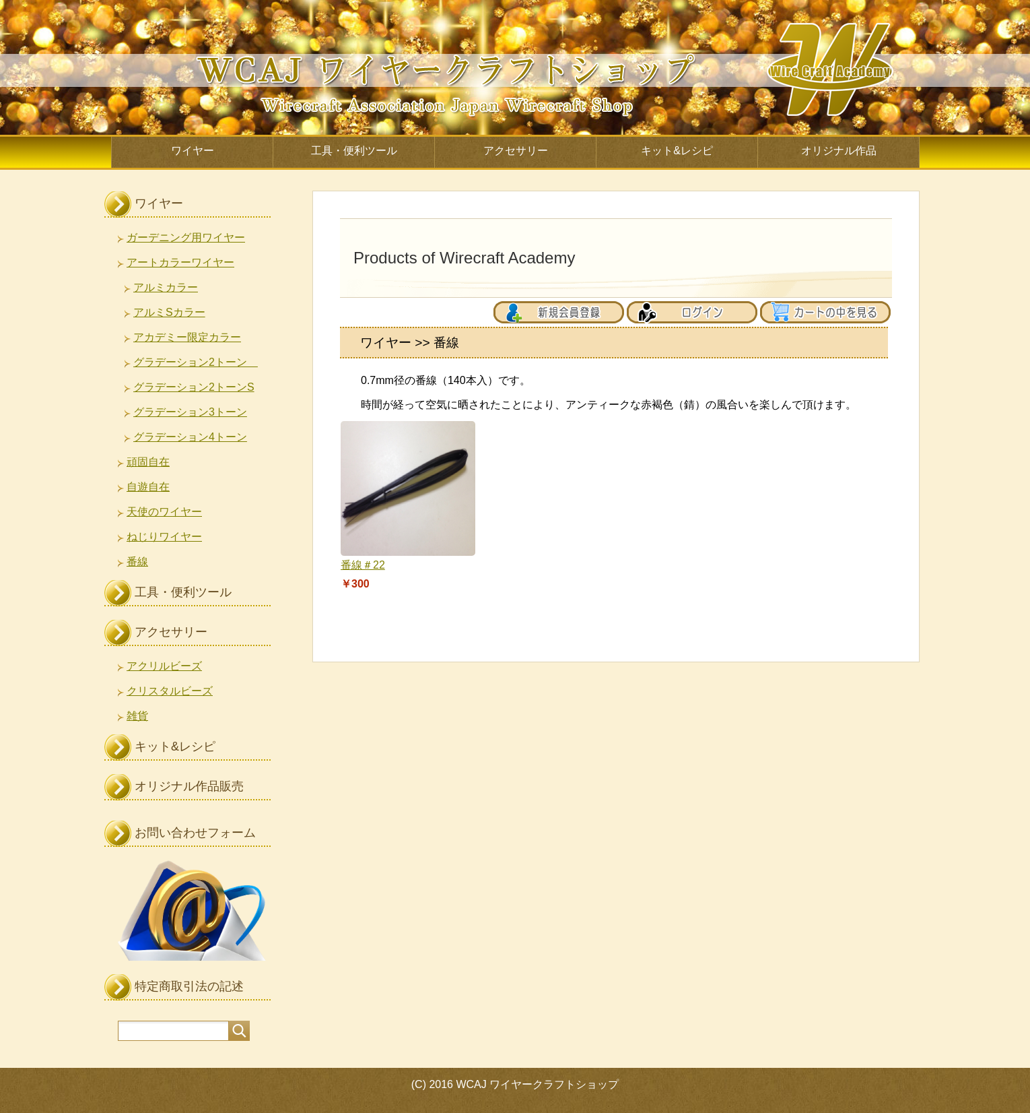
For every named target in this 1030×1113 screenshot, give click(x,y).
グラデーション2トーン (195, 362)
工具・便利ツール (354, 150)
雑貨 (137, 716)
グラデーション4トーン (190, 437)
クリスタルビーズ (170, 691)
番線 (137, 561)
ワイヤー (192, 150)
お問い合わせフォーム (195, 832)
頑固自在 (148, 462)
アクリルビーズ (164, 666)
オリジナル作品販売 (189, 786)
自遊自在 (148, 486)
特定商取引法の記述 (189, 986)
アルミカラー (165, 287)
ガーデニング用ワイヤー (186, 237)
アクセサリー (515, 150)
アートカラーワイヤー (180, 262)
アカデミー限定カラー (187, 337)
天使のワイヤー (164, 511)
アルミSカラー (169, 312)
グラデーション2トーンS (193, 387)
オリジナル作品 (839, 150)
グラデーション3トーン (190, 412)
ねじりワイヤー (164, 536)
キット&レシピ (677, 150)
